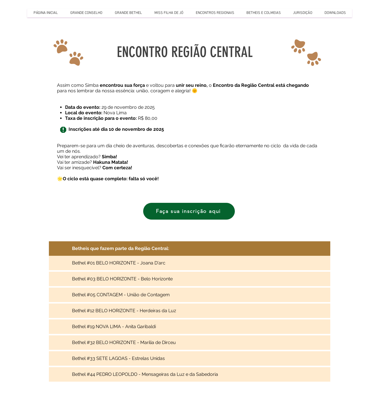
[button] (86, 13)
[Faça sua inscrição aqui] (189, 211)
